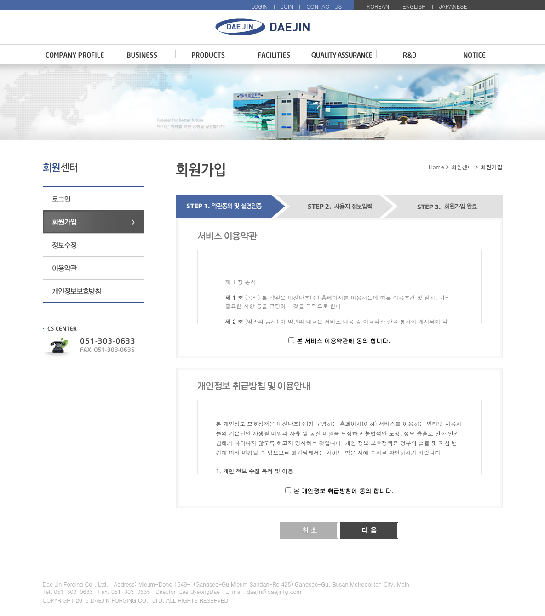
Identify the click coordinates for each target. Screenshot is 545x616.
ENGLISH (414, 6)
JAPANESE (453, 6)
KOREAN (378, 6)
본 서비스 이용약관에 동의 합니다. (343, 340)
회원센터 (462, 167)
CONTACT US (324, 6)
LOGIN (259, 6)
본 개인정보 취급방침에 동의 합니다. (343, 490)
